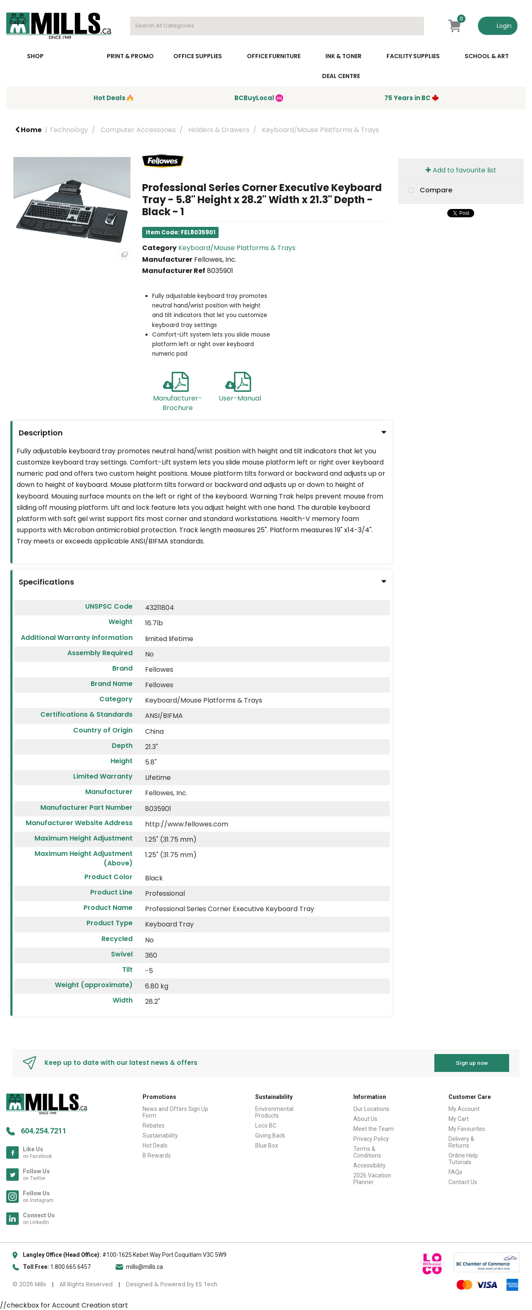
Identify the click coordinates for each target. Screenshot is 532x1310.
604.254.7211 (43, 1130)
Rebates (154, 1125)
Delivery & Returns (461, 1142)
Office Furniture (273, 56)
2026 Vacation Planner (372, 1178)
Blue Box (266, 1145)
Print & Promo (130, 56)
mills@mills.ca (144, 1266)
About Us (365, 1119)
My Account (464, 1109)
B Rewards (157, 1155)
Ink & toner (343, 56)
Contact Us (462, 1182)
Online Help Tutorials (463, 1158)
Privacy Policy (371, 1138)
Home (28, 130)
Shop (35, 56)
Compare (428, 190)
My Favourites (466, 1129)
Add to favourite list (461, 170)
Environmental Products (274, 1112)
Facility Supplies (413, 56)
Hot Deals (155, 1145)
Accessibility (369, 1165)
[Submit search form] (413, 26)
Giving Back (270, 1135)
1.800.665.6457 (70, 1266)
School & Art (487, 56)
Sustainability (160, 1135)
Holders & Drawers (218, 130)
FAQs (455, 1172)
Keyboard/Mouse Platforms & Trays (320, 130)
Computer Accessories (138, 130)
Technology (68, 130)
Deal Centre (341, 76)
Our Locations (371, 1109)
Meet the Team (373, 1129)
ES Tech (206, 1284)
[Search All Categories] (277, 26)
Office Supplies (197, 56)
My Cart (458, 1119)
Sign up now (472, 1062)
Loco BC (265, 1125)
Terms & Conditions (367, 1152)
